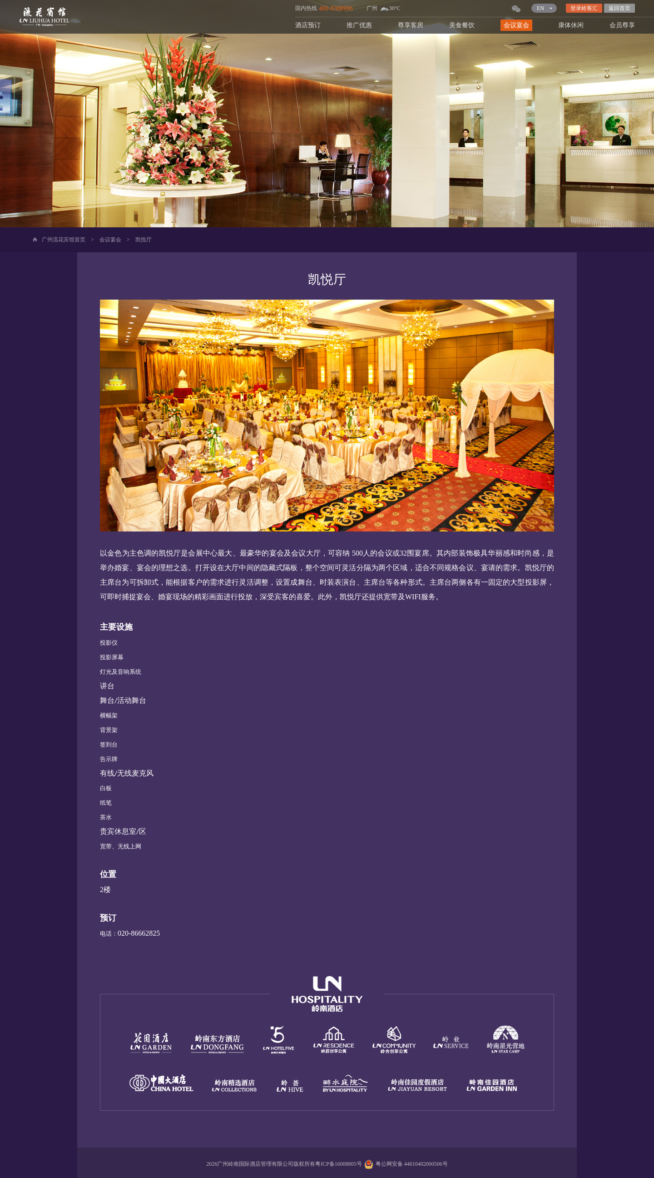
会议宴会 (516, 25)
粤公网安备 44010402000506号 (405, 1164)
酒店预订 (308, 25)
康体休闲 (571, 25)
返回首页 (619, 8)
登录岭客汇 (584, 8)
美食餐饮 (462, 25)
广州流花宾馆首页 (63, 239)
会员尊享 (622, 25)
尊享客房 (410, 25)
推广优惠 (359, 25)
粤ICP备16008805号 (338, 1164)
